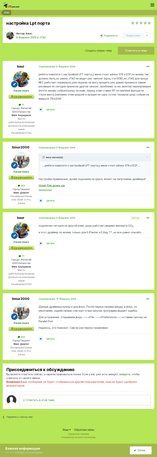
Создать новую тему (98, 50)
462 (21, 185)
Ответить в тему (136, 50)
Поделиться (109, 35)
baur (29, 33)
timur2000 (20, 147)
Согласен (141, 450)
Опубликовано (57, 66)
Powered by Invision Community (78, 437)
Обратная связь (84, 429)
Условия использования (29, 452)
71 (21, 104)
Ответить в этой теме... (39, 400)
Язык (67, 429)
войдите (124, 374)
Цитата (50, 109)
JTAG (42, 37)
